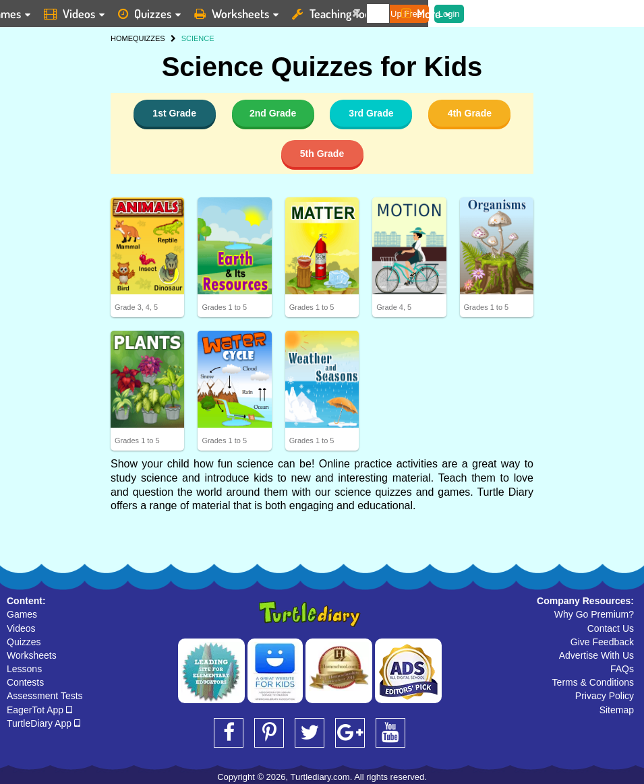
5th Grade (322, 153)
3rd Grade (371, 113)
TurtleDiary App (43, 723)
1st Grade (174, 113)
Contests (25, 682)
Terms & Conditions (593, 682)
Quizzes (24, 641)
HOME (122, 38)
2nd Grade (273, 113)
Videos (21, 628)
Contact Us (610, 628)
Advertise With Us (596, 655)
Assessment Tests (45, 695)
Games (22, 614)
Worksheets (32, 655)
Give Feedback (602, 641)
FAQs (622, 668)
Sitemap (616, 710)
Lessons (24, 668)
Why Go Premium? (594, 614)
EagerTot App (39, 710)
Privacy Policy (604, 695)
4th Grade (470, 113)
